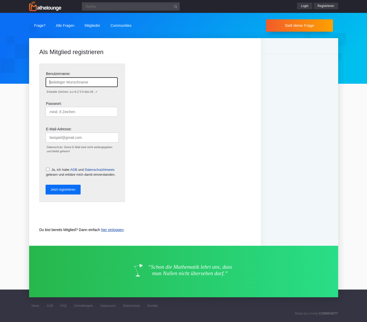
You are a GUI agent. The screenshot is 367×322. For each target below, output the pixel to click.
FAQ (64, 306)
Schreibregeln (83, 306)
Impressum (107, 306)
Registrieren (326, 6)
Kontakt (152, 306)
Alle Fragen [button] (65, 25)
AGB (73, 170)
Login (304, 6)
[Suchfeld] (131, 6)
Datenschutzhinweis (100, 170)
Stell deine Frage (299, 25)
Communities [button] (121, 25)
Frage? (40, 25)
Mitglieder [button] (92, 25)
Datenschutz (131, 306)
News (35, 306)
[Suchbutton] (176, 6)
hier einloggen (112, 230)
